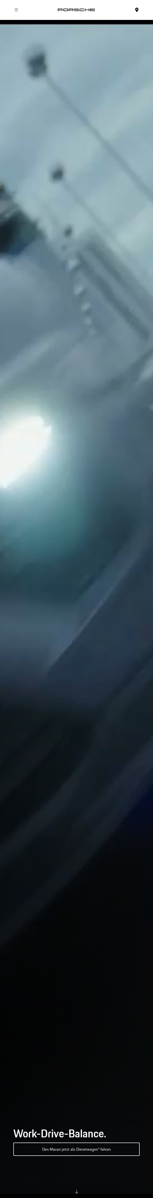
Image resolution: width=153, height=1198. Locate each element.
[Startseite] (76, 10)
